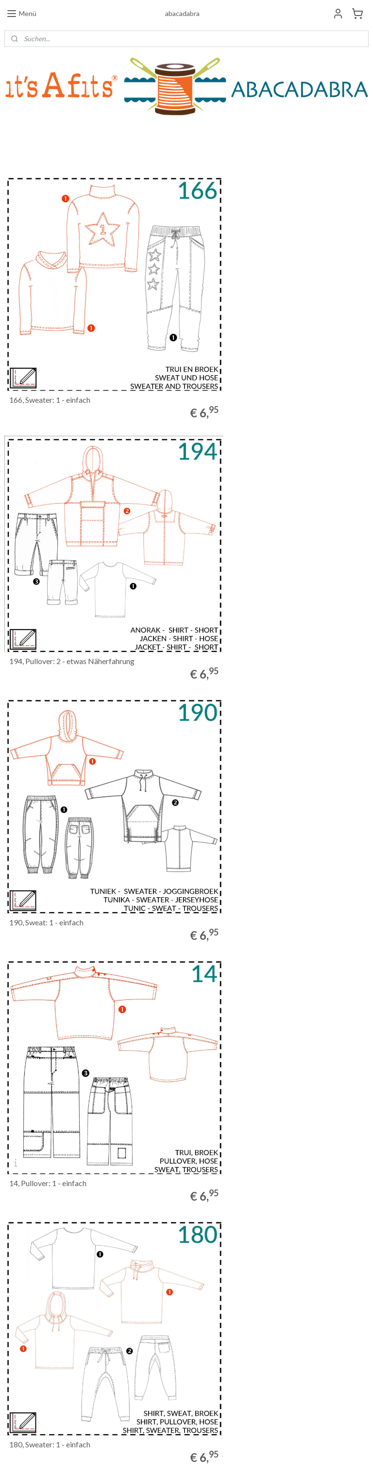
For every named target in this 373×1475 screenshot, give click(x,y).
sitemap (149, 1457)
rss (166, 1457)
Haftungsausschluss (30, 1369)
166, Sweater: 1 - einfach (49, 359)
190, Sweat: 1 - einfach (46, 579)
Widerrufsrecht (25, 1331)
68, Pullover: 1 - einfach (47, 1019)
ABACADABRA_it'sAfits (171, 1406)
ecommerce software (200, 1457)
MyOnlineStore (280, 1457)
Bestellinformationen (32, 1322)
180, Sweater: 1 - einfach (49, 799)
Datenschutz (21, 1378)
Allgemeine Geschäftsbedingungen (50, 1341)
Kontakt (14, 1360)
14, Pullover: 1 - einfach (234, 579)
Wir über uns (21, 1350)
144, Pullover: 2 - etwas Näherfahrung (258, 799)
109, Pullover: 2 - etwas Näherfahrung (258, 1019)
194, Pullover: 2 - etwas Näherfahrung (258, 359)
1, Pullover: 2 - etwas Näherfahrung (67, 1239)
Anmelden (276, 1344)
